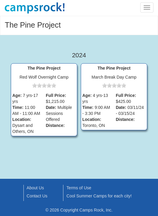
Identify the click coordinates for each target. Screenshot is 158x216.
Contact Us (37, 196)
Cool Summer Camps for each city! (99, 196)
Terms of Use (78, 187)
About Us (35, 187)
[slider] (44, 85)
